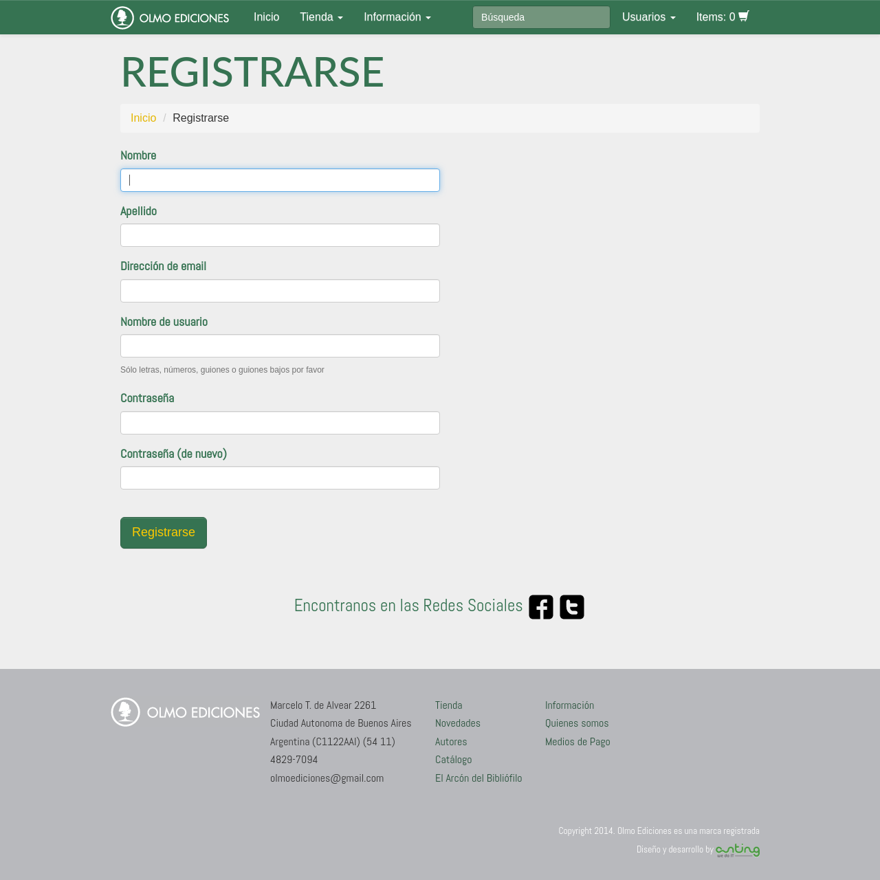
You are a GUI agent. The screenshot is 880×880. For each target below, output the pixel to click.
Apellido (138, 211)
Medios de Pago (577, 741)
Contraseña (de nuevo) (173, 453)
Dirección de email (163, 266)
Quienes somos (577, 723)
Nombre (138, 155)
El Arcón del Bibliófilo (478, 778)
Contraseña (147, 398)
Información (397, 17)
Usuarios (649, 17)
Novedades (458, 723)
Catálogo (453, 759)
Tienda (321, 17)
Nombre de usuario (164, 321)
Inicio (266, 17)
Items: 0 (722, 17)
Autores (451, 741)
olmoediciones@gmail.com (327, 778)
